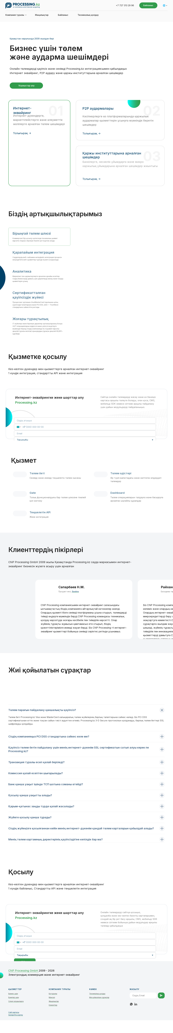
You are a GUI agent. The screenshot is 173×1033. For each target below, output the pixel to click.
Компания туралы (15, 15)
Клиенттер (53, 1005)
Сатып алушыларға (16, 1001)
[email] (85, 433)
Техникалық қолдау (88, 15)
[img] (38, 160)
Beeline (75, 591)
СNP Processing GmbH (23, 970)
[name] (85, 420)
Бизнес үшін (13, 994)
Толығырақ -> (91, 133)
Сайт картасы (13, 1012)
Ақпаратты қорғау (15, 1015)
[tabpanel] (86, 777)
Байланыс (63, 15)
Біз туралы (53, 994)
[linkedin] (135, 1004)
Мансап (52, 997)
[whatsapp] (131, 1004)
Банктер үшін (13, 997)
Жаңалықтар (42, 15)
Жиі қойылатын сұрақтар (99, 997)
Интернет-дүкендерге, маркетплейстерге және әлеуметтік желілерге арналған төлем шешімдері (39, 120)
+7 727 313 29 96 (125, 5)
